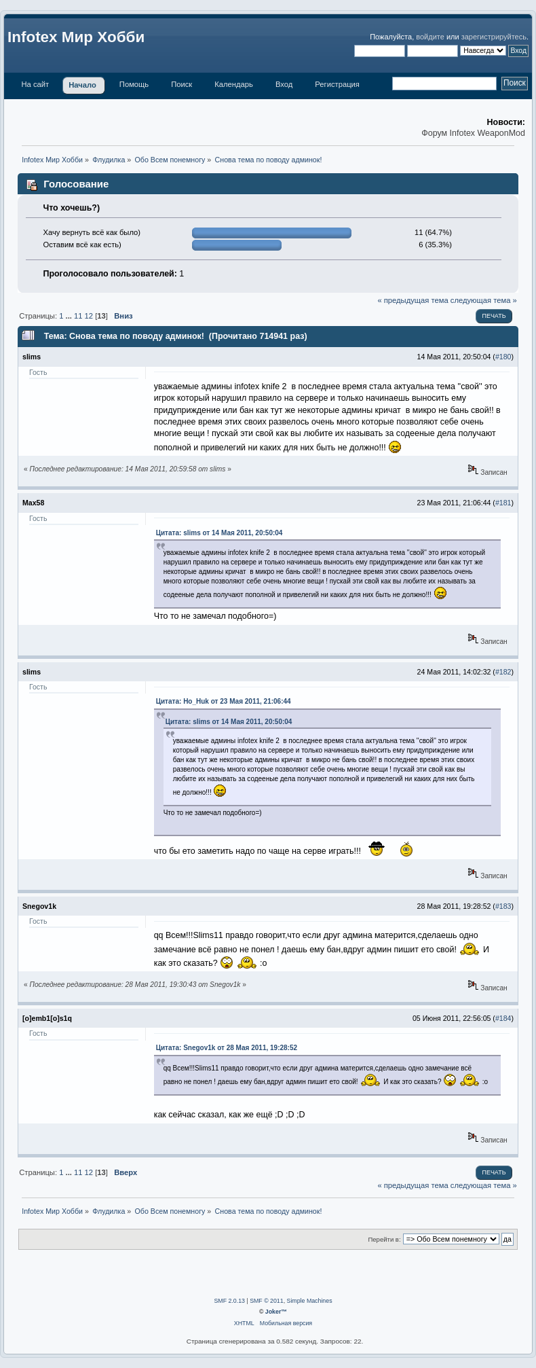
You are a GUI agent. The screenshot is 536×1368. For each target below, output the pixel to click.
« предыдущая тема (412, 300)
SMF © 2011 (267, 1300)
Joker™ (276, 1311)
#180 (503, 357)
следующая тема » (484, 300)
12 (89, 316)
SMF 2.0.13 (229, 1300)
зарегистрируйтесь (494, 37)
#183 (503, 906)
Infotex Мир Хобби (76, 37)
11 (78, 316)
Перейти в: (384, 1239)
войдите (430, 37)
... (70, 316)
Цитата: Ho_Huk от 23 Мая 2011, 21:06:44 (223, 701)
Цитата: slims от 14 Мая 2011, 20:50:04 (219, 533)
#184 (503, 1018)
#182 (503, 672)
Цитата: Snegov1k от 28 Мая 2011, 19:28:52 (226, 1047)
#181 (503, 503)
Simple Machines (309, 1300)
